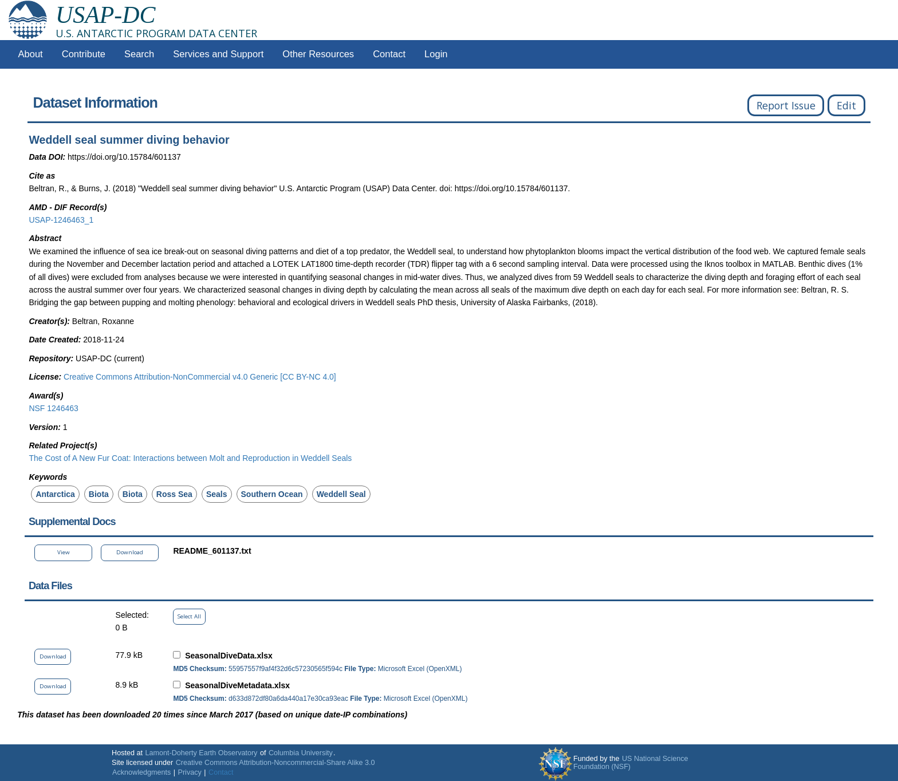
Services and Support (218, 54)
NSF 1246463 (53, 408)
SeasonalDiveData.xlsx (229, 655)
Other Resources (318, 54)
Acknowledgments (141, 772)
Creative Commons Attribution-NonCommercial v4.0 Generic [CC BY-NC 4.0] (200, 376)
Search (139, 54)
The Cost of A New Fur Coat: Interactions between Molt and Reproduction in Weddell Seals (190, 458)
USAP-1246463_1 (61, 219)
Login (435, 54)
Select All (189, 616)
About (30, 54)
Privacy (190, 772)
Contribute (83, 54)
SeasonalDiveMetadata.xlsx (237, 685)
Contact (389, 54)
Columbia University (301, 753)
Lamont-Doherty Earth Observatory (201, 753)
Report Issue (786, 105)
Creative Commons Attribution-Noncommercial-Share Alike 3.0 (275, 763)
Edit (846, 105)
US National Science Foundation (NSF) (630, 763)
